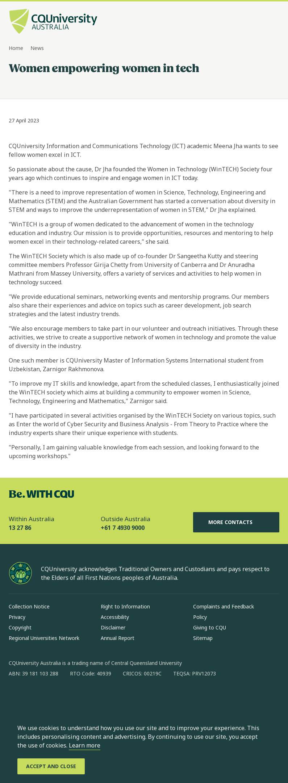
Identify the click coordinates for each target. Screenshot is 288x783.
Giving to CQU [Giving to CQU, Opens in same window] (209, 627)
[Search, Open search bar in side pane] (259, 22)
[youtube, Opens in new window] (92, 697)
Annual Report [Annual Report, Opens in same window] (117, 638)
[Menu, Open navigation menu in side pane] (272, 22)
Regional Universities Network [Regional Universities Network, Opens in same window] (44, 638)
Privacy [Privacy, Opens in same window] (17, 617)
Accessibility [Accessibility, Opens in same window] (115, 617)
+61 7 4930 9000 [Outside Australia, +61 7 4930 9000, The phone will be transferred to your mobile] (123, 528)
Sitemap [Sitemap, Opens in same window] (203, 638)
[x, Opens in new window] (73, 697)
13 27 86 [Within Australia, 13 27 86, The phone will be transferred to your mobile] (20, 528)
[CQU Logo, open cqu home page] (53, 22)
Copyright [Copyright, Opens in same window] (20, 627)
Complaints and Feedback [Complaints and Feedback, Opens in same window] (223, 606)
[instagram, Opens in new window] (35, 697)
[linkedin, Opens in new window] (54, 697)
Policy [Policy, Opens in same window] (200, 617)
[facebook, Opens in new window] (17, 697)
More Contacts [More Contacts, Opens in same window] (236, 522)
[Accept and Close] (51, 766)
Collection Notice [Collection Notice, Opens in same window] (29, 606)
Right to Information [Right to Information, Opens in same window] (125, 606)
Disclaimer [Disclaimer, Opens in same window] (113, 627)
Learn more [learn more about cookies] (84, 745)
